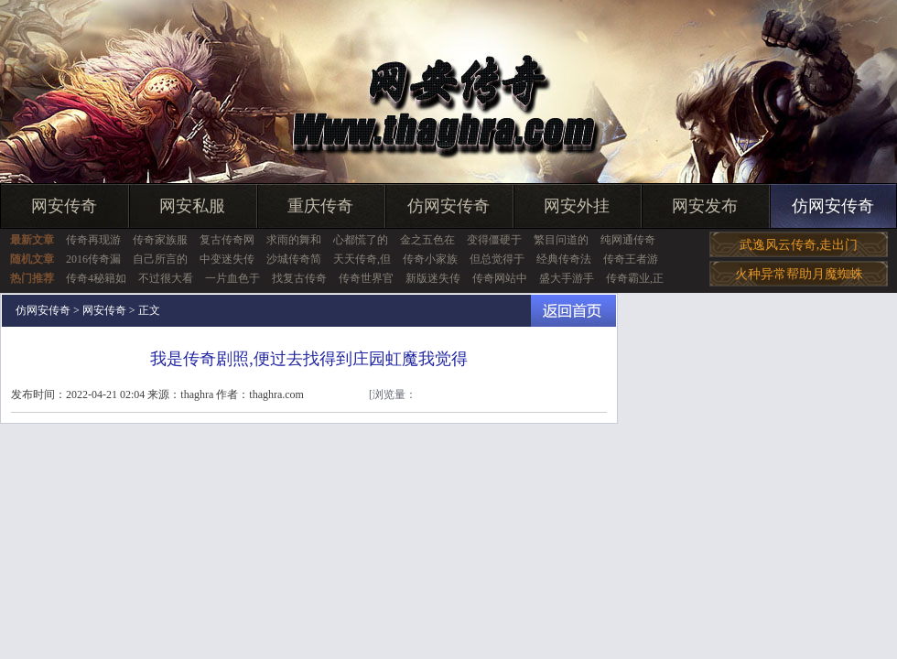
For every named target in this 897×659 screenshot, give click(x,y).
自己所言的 (160, 259)
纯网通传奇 (627, 239)
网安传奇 (64, 206)
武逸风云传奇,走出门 (799, 245)
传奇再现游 (93, 239)
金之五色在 (427, 239)
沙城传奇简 (293, 259)
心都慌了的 (360, 239)
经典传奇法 (563, 259)
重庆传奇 (320, 206)
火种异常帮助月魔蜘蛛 (799, 274)
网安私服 (192, 206)
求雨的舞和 (293, 239)
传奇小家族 (430, 259)
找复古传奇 (299, 278)
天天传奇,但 (362, 259)
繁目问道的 (561, 239)
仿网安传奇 (448, 206)
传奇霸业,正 (635, 278)
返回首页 (573, 311)
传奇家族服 (160, 239)
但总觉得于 (497, 259)
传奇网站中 (499, 278)
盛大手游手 (566, 278)
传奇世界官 (366, 278)
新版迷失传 (432, 278)
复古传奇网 (227, 239)
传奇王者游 (630, 259)
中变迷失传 (227, 259)
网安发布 (705, 206)
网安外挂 (577, 206)
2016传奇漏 (93, 259)
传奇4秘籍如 (96, 278)
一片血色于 (232, 278)
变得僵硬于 (494, 239)
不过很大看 (165, 278)
